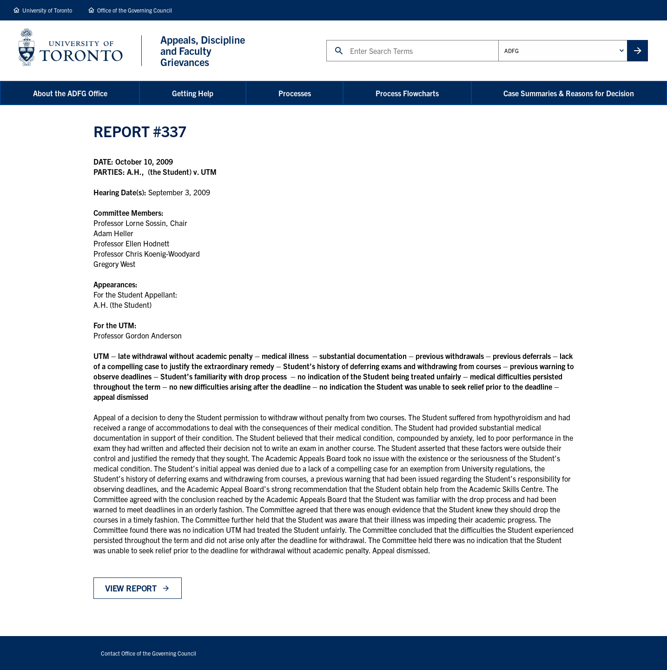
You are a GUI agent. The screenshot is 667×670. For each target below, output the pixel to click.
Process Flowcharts (407, 93)
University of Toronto (47, 10)
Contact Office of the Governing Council (148, 653)
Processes (294, 93)
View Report (131, 588)
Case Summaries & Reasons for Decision (568, 93)
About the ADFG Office (70, 93)
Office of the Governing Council (134, 10)
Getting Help (192, 93)
